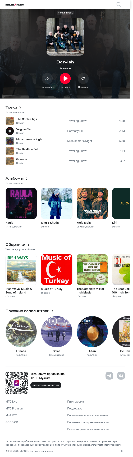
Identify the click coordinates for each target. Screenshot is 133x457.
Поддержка (74, 409)
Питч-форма (75, 402)
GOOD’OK (12, 422)
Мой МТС (11, 415)
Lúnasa (21, 351)
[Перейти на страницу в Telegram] (109, 376)
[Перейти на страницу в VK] (121, 376)
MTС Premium (15, 409)
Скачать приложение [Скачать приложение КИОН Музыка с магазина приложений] (46, 385)
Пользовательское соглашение (87, 415)
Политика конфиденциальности (88, 422)
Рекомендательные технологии (88, 429)
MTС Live (11, 402)
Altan (92, 351)
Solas (56, 351)
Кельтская (65, 68)
